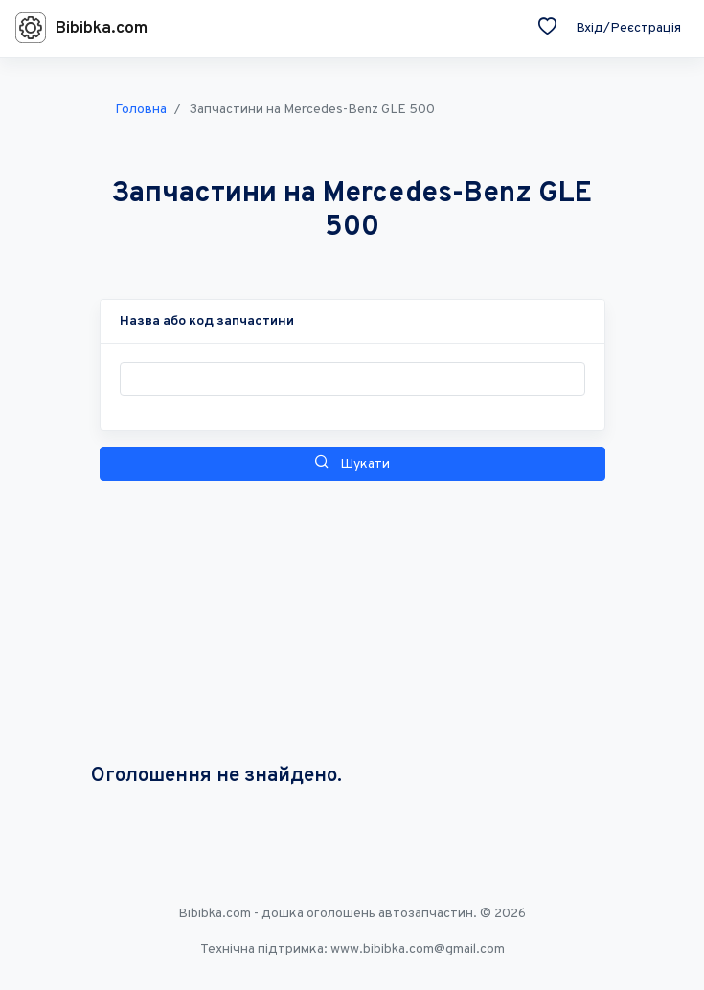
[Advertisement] (352, 623)
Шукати (352, 462)
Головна (141, 110)
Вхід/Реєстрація (628, 28)
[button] (207, 321)
